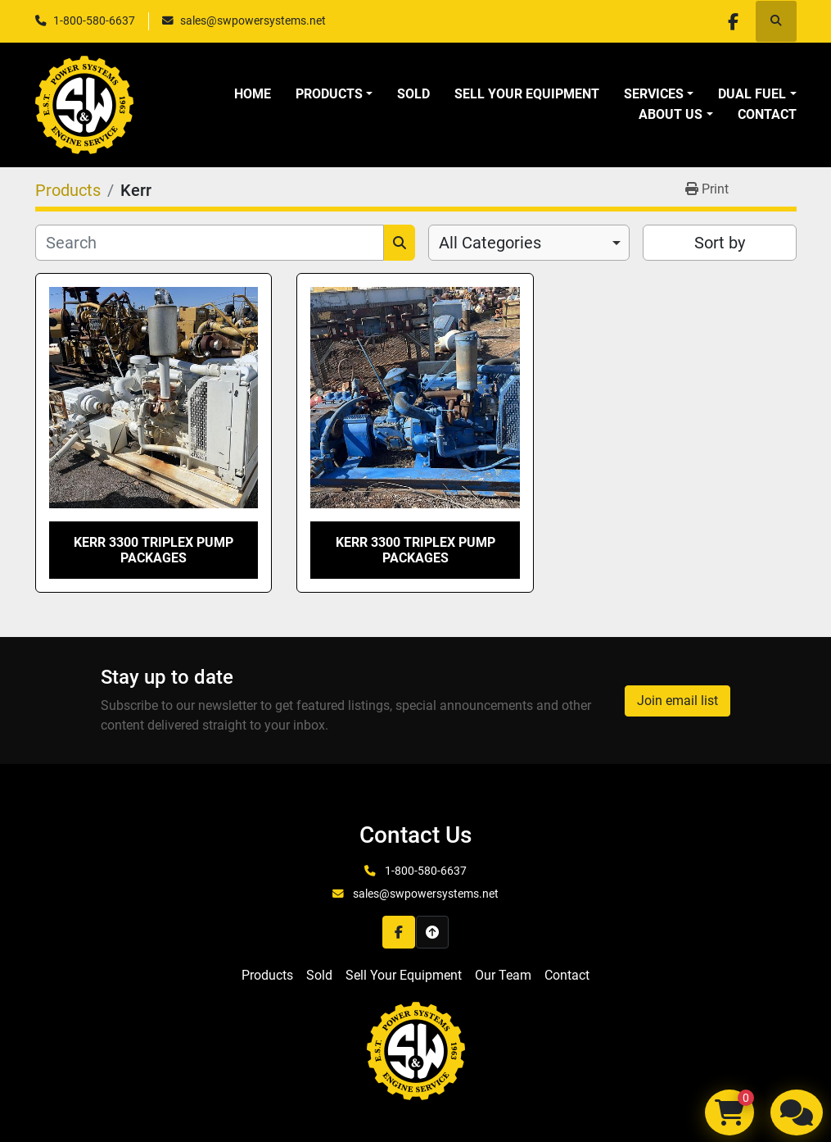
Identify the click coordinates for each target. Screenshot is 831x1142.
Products (329, 94)
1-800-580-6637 (94, 20)
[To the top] (432, 932)
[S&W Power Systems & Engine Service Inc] (416, 1050)
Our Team (503, 975)
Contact (767, 114)
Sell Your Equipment (526, 94)
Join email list (677, 700)
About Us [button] (670, 114)
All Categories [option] (490, 243)
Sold (413, 94)
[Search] (209, 243)
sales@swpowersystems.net (253, 20)
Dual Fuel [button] (752, 94)
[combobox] (529, 243)
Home (252, 94)
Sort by (719, 243)
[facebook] (733, 21)
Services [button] (654, 94)
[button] (334, 94)
